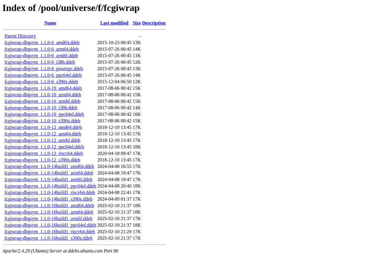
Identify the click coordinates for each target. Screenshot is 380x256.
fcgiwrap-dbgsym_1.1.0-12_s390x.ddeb (42, 159)
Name (50, 22)
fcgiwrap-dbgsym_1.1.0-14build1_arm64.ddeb (48, 172)
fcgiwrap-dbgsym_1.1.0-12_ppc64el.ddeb (44, 146)
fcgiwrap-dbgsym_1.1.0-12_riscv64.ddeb (43, 153)
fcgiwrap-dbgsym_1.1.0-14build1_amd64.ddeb (49, 166)
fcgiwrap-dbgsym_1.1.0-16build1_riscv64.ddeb (49, 231)
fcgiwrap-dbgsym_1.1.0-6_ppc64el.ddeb (43, 75)
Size (137, 22)
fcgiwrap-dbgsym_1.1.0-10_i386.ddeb (40, 107)
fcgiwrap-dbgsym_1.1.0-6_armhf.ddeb (41, 55)
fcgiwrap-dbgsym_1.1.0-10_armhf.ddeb (42, 101)
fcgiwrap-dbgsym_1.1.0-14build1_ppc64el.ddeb (50, 185)
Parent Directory (20, 36)
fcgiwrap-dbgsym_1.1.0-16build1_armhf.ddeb (48, 218)
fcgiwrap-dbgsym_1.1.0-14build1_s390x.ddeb (48, 198)
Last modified (114, 22)
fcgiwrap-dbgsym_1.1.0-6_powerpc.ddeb (43, 68)
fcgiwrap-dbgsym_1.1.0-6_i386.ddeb (39, 62)
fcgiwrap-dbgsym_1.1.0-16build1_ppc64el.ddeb (50, 225)
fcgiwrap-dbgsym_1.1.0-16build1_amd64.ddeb (49, 205)
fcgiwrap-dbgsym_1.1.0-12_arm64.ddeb (42, 133)
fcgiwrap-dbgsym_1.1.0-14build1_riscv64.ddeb (49, 192)
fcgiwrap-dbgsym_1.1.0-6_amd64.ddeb (42, 42)
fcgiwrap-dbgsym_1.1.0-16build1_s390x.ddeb (48, 238)
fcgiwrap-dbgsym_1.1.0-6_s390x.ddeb (41, 81)
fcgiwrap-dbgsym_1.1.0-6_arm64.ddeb (41, 49)
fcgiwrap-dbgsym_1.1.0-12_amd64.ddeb (43, 127)
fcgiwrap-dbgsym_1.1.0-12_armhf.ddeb (42, 140)
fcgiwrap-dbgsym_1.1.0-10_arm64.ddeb (42, 94)
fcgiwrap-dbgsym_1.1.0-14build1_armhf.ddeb (48, 179)
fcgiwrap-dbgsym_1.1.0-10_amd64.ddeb (43, 88)
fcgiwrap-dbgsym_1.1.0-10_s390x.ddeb (42, 120)
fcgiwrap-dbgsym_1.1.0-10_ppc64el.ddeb (44, 114)
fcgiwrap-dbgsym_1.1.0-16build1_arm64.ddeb (48, 212)
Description (154, 22)
